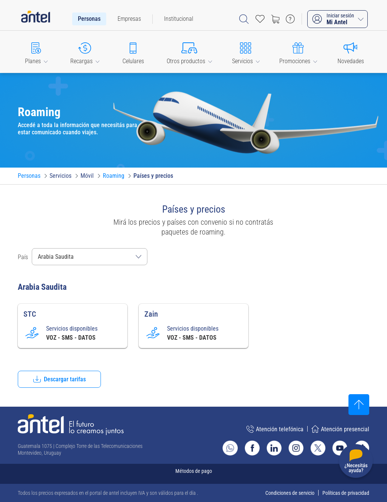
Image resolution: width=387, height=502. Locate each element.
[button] (36, 52)
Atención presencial (340, 429)
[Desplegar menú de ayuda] (355, 462)
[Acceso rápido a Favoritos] (260, 19)
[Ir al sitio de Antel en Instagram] (295, 447)
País (23, 257)
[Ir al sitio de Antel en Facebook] (252, 447)
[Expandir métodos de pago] (193, 474)
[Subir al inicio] (358, 404)
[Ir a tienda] (275, 19)
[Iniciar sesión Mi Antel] (337, 19)
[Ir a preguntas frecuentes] (290, 19)
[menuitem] (89, 18)
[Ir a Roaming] (113, 175)
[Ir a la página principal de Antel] (71, 424)
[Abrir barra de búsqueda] (244, 19)
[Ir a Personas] (29, 175)
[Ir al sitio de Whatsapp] (230, 447)
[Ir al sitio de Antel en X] (317, 447)
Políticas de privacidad (345, 493)
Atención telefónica (274, 429)
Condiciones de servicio (289, 493)
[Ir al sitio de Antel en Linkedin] (274, 447)
